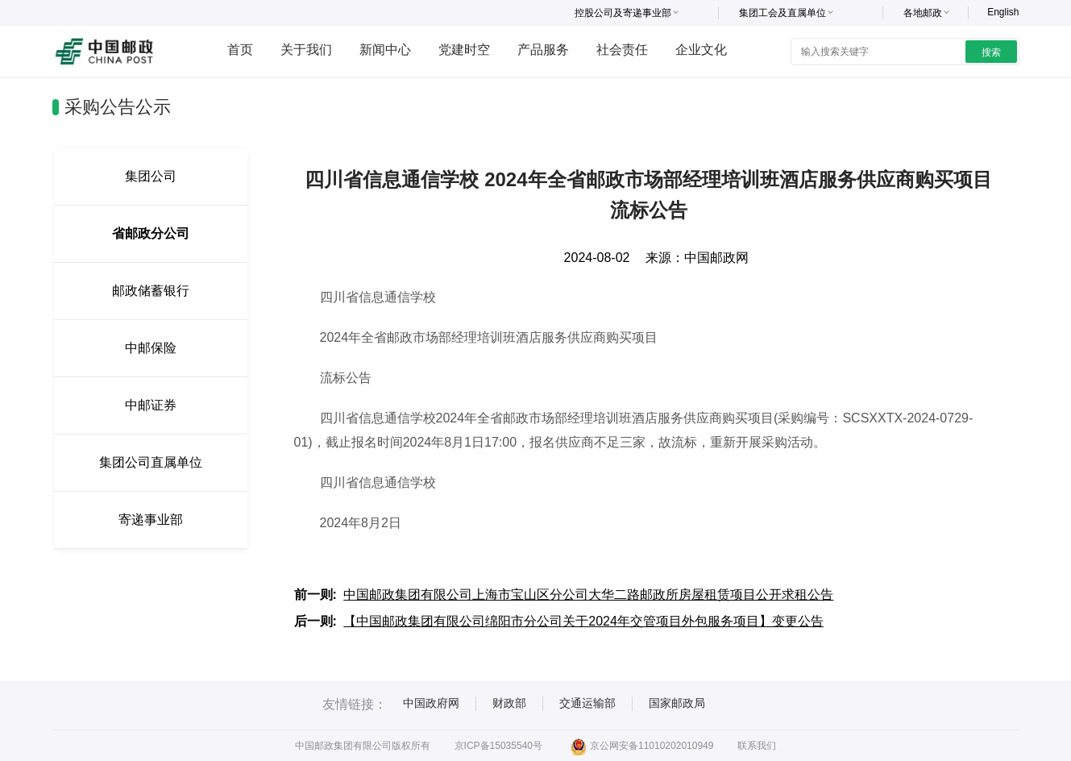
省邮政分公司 (150, 233)
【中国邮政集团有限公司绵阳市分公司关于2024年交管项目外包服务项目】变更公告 (583, 621)
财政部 (509, 703)
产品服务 (543, 49)
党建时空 (464, 49)
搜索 (991, 52)
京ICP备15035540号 (498, 745)
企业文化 (701, 49)
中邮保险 (150, 348)
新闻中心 (385, 49)
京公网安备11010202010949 (642, 745)
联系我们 (756, 745)
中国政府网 (431, 703)
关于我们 (306, 49)
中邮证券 (150, 405)
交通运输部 (587, 703)
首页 (240, 49)
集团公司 (150, 176)
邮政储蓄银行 (150, 290)
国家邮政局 (677, 703)
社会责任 (622, 49)
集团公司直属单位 (150, 462)
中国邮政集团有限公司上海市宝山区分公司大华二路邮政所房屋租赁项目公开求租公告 (588, 594)
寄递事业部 (150, 519)
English (1003, 12)
